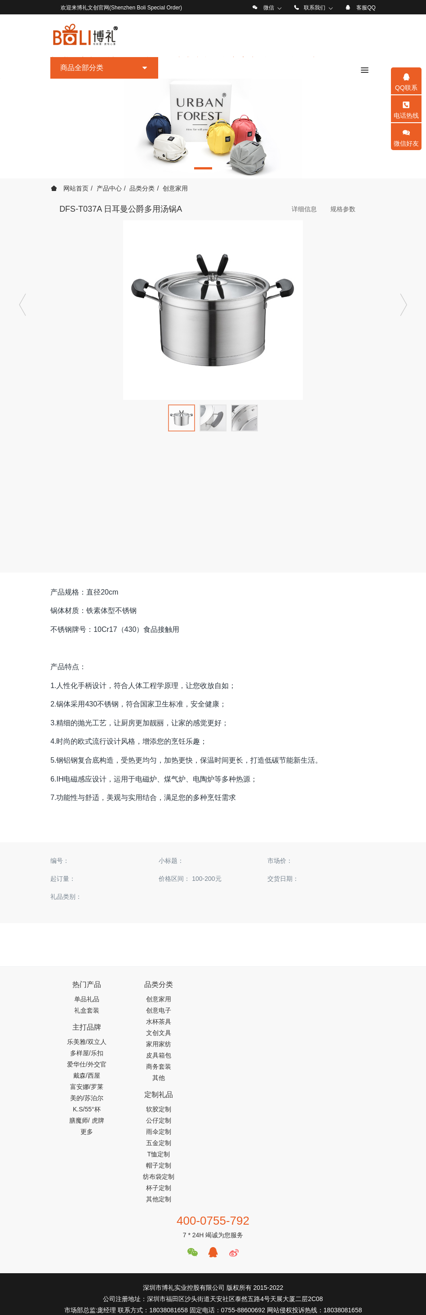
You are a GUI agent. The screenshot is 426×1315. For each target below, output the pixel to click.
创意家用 (175, 188)
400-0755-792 (213, 1113)
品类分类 (142, 188)
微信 (268, 7)
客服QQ (366, 7)
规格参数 (342, 209)
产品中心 (109, 188)
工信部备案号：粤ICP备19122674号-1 (213, 1293)
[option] (213, 128)
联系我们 (314, 7)
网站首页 (70, 188)
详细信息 (304, 209)
